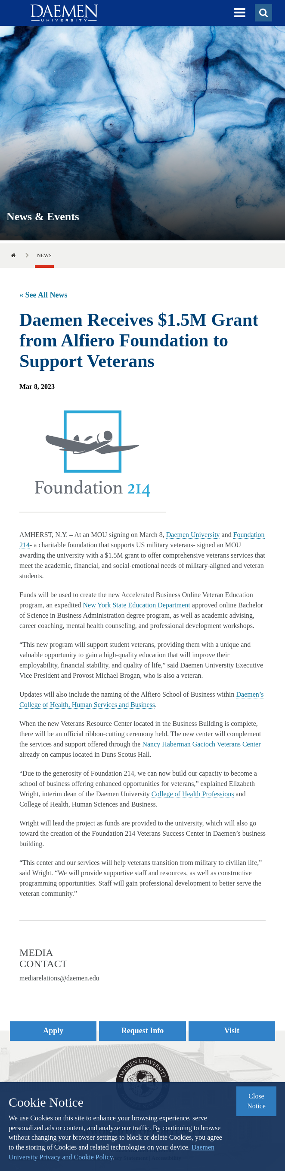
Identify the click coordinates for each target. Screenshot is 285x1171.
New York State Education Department (136, 605)
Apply (53, 1030)
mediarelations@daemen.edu (59, 978)
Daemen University (193, 534)
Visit (231, 1030)
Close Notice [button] (256, 1101)
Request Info (142, 1030)
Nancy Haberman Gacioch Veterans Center (201, 744)
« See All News (43, 295)
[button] (239, 12)
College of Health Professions (193, 794)
